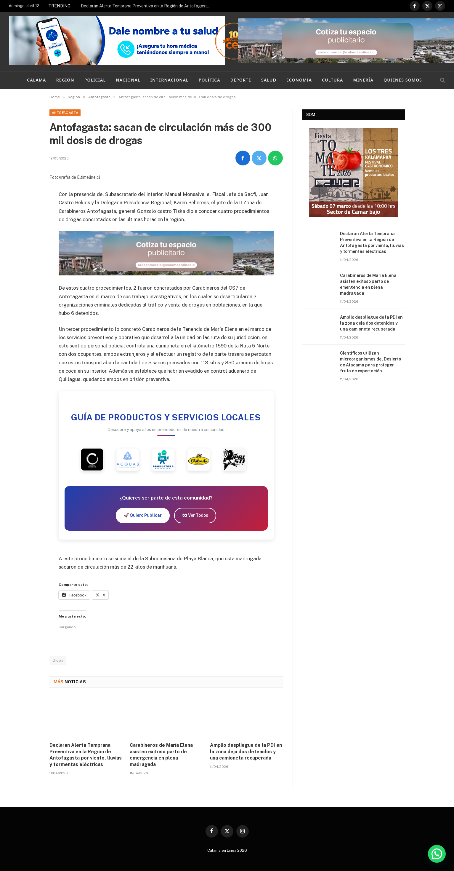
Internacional (169, 80)
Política (209, 80)
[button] (437, 854)
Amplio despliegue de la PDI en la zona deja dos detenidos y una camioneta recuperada (246, 751)
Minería (363, 80)
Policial (95, 80)
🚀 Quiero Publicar (143, 515)
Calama (36, 80)
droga (58, 660)
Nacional (128, 80)
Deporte (240, 80)
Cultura (332, 80)
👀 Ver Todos (195, 515)
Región (65, 80)
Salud (268, 80)
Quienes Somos (403, 80)
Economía (299, 80)
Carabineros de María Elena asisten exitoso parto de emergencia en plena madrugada (161, 754)
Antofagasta (65, 112)
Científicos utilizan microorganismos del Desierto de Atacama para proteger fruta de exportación (370, 362)
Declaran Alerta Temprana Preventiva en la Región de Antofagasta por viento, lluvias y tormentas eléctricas (147, 6)
